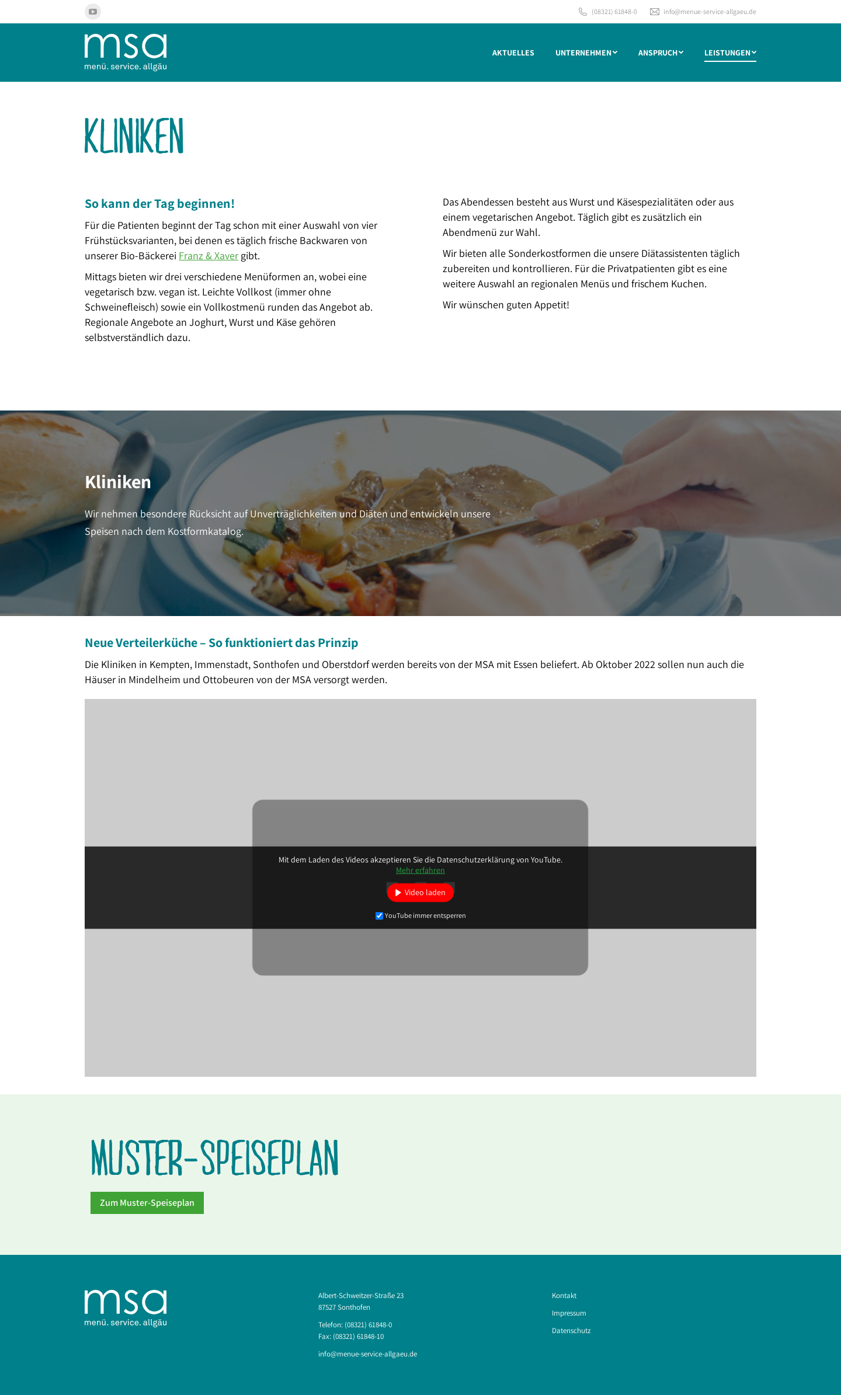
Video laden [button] (425, 892)
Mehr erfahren (420, 870)
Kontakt (564, 1295)
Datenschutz (571, 1330)
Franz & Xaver (208, 255)
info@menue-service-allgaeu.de (702, 11)
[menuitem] (513, 52)
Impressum (569, 1313)
